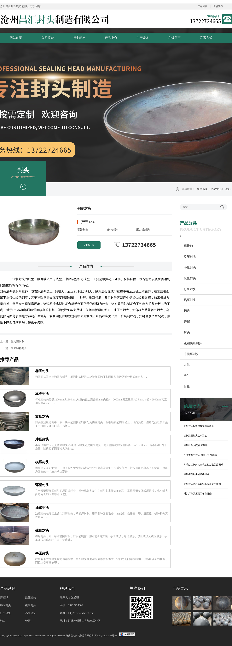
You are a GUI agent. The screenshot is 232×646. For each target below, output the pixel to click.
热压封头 (190, 300)
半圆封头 (42, 553)
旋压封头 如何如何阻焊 (195, 445)
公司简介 (47, 37)
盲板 (187, 386)
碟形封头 (42, 530)
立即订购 (89, 245)
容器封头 (82, 229)
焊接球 (188, 245)
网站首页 (16, 37)
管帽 (187, 321)
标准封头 (42, 394)
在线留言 (174, 37)
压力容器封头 (19, 348)
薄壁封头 (42, 485)
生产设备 (142, 37)
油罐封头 (42, 508)
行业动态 (79, 37)
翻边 (187, 310)
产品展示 (202, 6)
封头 (227, 189)
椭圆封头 (42, 371)
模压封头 (42, 462)
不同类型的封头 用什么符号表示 (200, 455)
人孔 (187, 364)
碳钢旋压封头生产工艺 (195, 435)
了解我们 (218, 6)
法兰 (187, 375)
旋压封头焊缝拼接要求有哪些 (199, 426)
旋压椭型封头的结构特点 (196, 474)
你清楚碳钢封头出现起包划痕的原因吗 (203, 464)
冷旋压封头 (191, 354)
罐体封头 (112, 229)
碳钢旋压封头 (193, 343)
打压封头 (190, 289)
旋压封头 (42, 416)
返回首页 (202, 189)
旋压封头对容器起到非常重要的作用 (202, 484)
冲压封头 (42, 439)
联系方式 (206, 37)
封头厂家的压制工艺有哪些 (198, 493)
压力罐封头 (143, 229)
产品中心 (111, 37)
